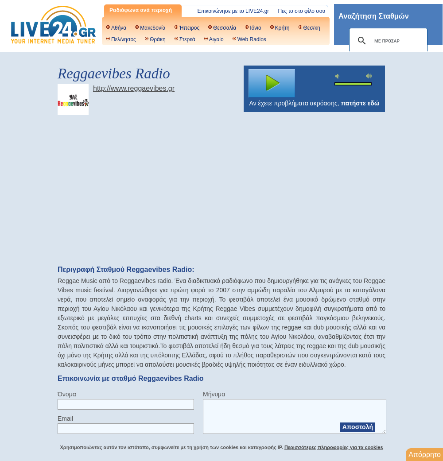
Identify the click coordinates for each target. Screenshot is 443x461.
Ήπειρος (189, 28)
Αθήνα (118, 28)
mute (338, 76)
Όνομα (67, 394)
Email (65, 418)
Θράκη (158, 39)
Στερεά (187, 39)
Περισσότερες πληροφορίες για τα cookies (333, 447)
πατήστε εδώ (360, 103)
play (272, 83)
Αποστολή (357, 426)
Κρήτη (282, 28)
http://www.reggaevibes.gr (134, 88)
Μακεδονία (152, 28)
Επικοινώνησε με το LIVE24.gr (233, 11)
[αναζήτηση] (387, 40)
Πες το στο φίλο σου (301, 11)
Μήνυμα (214, 394)
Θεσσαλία (224, 28)
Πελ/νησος (123, 39)
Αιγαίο (216, 39)
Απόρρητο (424, 454)
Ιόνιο (255, 28)
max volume (369, 76)
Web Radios (251, 39)
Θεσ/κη (311, 28)
